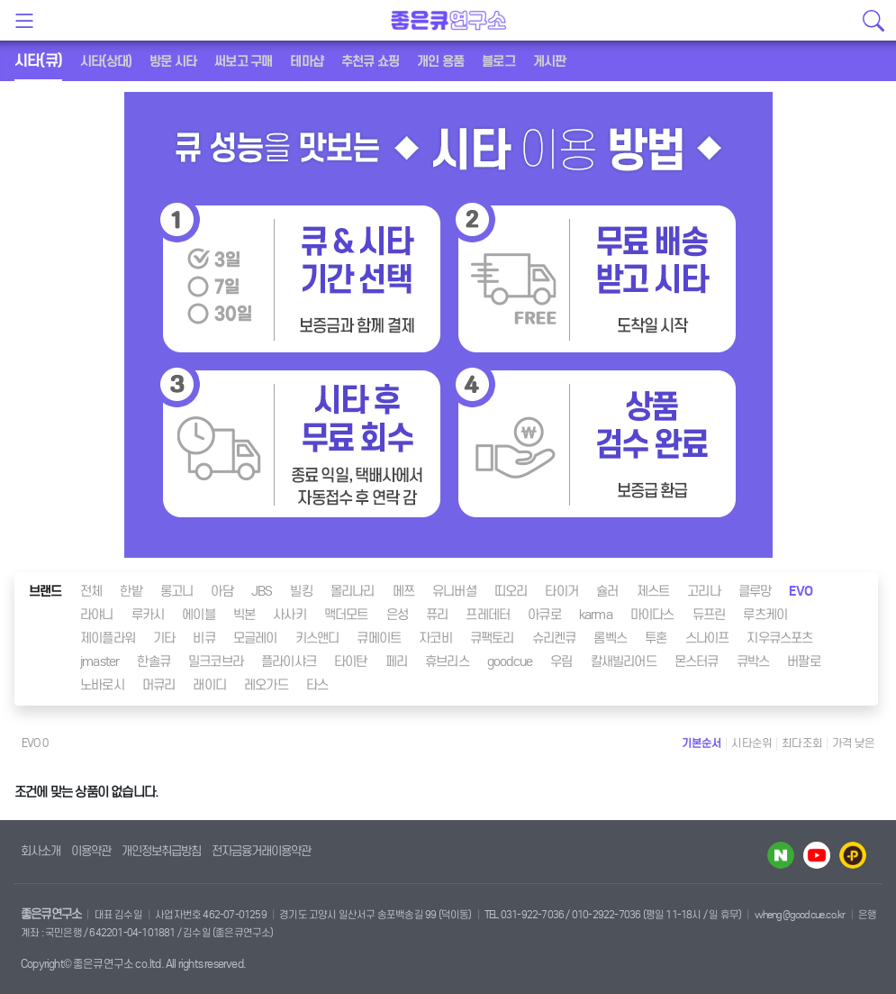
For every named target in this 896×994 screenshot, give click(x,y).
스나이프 (707, 638)
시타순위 (751, 743)
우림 (561, 661)
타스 (317, 685)
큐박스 (753, 661)
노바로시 (102, 685)
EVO (800, 591)
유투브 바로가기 (816, 855)
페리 (396, 661)
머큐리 (159, 685)
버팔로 (803, 661)
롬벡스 (610, 638)
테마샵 (306, 61)
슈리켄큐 (554, 638)
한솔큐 (153, 661)
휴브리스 (447, 661)
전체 (91, 591)
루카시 (148, 614)
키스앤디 (317, 638)
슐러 (607, 591)
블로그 (498, 61)
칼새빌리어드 (623, 661)
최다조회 (802, 743)
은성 (397, 614)
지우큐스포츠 (779, 638)
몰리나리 (352, 591)
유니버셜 (454, 591)
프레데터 (488, 614)
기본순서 (702, 743)
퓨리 (437, 614)
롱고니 (177, 591)
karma (595, 614)
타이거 (561, 591)
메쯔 (403, 591)
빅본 (244, 614)
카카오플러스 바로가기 (852, 855)
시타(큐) (38, 60)
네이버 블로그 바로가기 (780, 855)
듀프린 (709, 614)
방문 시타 (172, 61)
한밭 (130, 591)
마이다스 (652, 614)
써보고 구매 (243, 61)
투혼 (655, 638)
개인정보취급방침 (161, 851)
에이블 (198, 614)
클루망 (755, 591)
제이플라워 (107, 638)
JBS (262, 591)
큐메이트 (379, 638)
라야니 (96, 614)
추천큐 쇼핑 (370, 61)
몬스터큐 (696, 661)
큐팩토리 (492, 638)
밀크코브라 (215, 661)
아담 (221, 591)
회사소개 (40, 851)
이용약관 (91, 851)
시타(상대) (105, 61)
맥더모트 (346, 614)
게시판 (549, 61)
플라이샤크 (288, 661)
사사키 (289, 614)
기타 (164, 638)
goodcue (509, 661)
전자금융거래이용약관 (261, 851)
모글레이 (255, 638)
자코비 (435, 638)
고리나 (703, 591)
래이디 (209, 685)
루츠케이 (765, 614)
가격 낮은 (853, 743)
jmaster (99, 661)
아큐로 (544, 614)
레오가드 (266, 685)
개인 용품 (440, 61)
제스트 (653, 591)
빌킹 (301, 591)
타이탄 (350, 661)
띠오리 (511, 591)
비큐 (203, 638)
